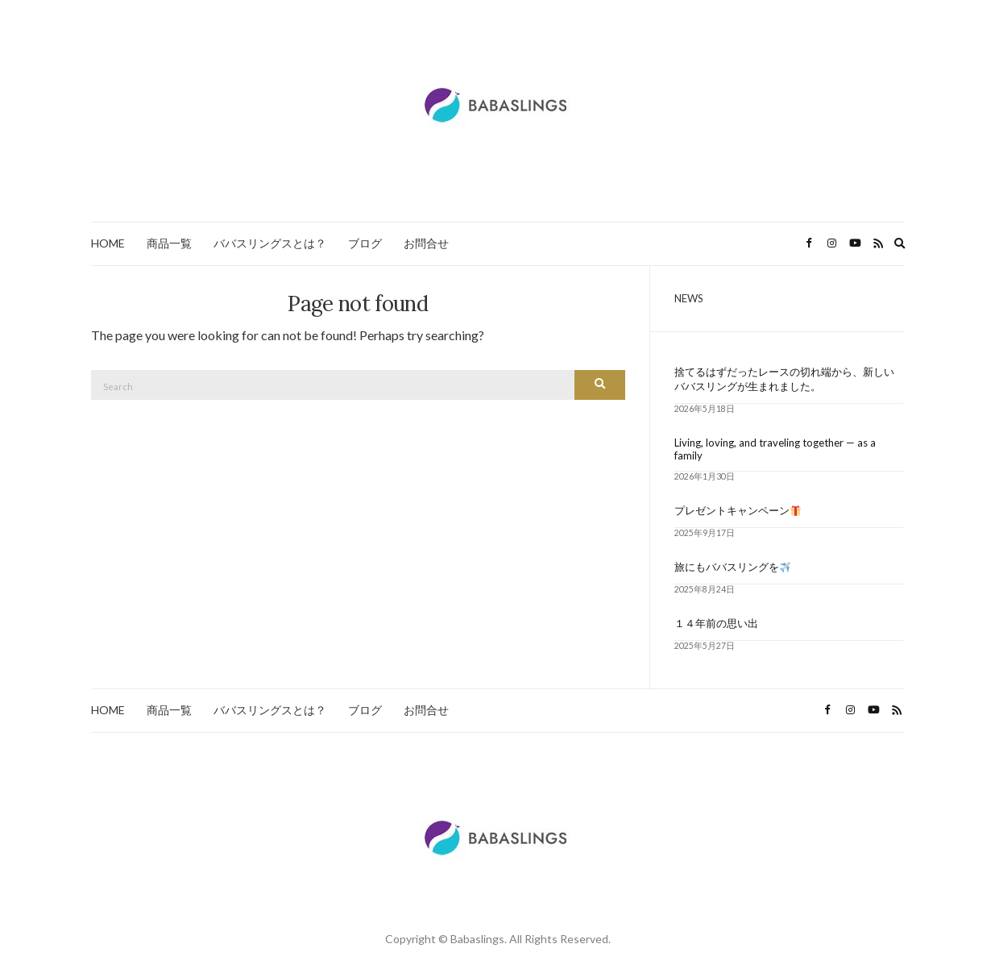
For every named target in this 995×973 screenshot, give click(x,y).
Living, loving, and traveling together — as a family (775, 449)
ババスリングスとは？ (270, 243)
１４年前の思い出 (716, 623)
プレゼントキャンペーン (737, 510)
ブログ (365, 243)
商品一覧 (169, 243)
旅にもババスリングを (732, 566)
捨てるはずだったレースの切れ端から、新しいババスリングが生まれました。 (784, 379)
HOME (108, 243)
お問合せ (426, 243)
